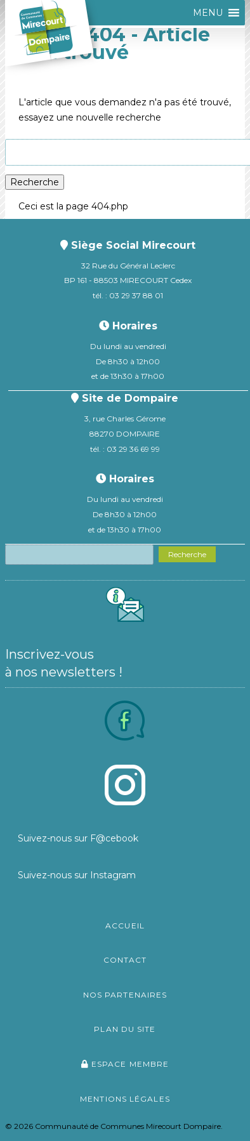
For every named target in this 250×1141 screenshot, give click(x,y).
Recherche (34, 182)
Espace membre (125, 1064)
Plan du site (124, 1029)
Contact (125, 960)
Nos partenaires (125, 994)
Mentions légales (125, 1099)
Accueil (125, 925)
